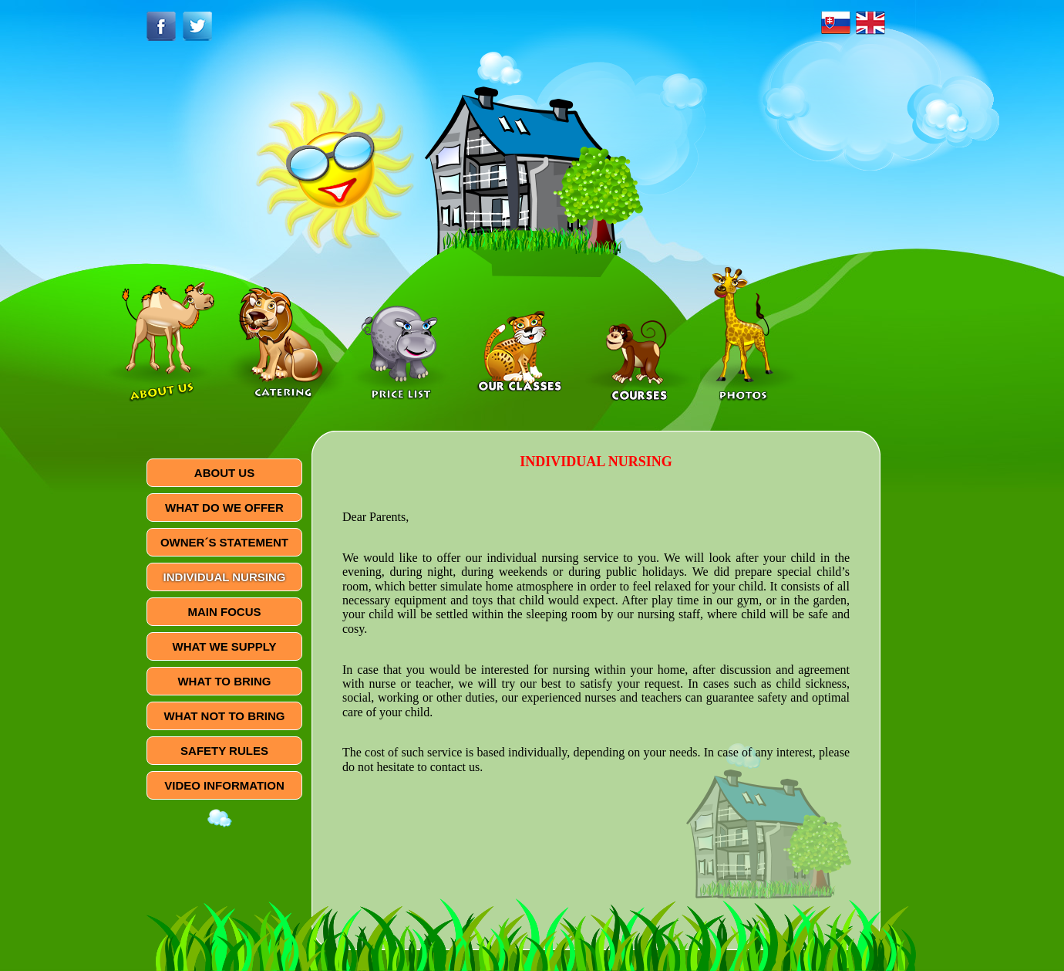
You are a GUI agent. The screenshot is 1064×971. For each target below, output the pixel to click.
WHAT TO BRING (224, 681)
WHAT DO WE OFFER (224, 507)
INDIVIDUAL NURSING (224, 577)
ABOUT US (224, 472)
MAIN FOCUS (224, 611)
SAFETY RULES (224, 750)
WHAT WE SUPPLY (224, 646)
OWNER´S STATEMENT (224, 542)
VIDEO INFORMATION (224, 785)
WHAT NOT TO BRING (224, 715)
